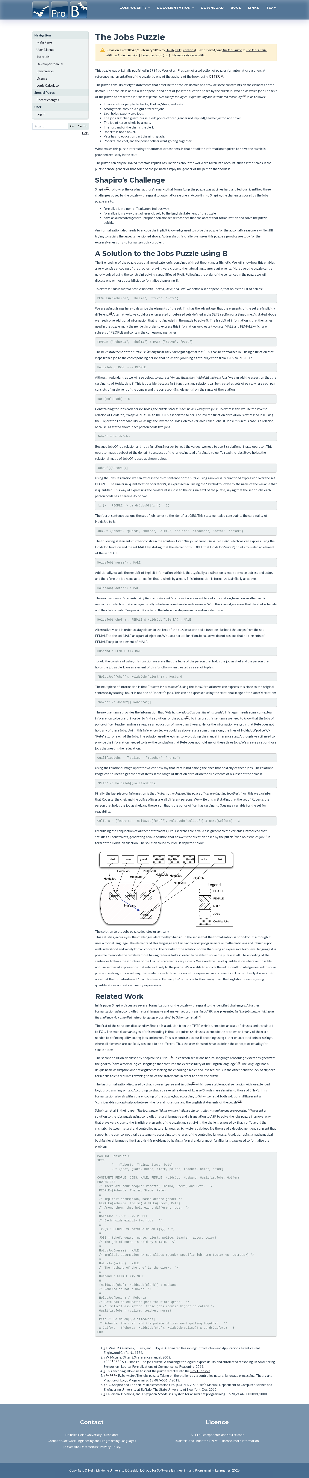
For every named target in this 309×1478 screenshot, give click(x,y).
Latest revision (151, 55)
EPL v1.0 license (220, 1441)
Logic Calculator (48, 85)
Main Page (44, 42)
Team (271, 12)
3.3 (119, 1361)
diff (109, 55)
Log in (40, 114)
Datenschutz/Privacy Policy (100, 1447)
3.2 (115, 1361)
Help (85, 133)
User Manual (45, 49)
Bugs (236, 12)
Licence (41, 78)
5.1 (111, 1374)
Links (253, 12)
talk (178, 50)
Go (72, 126)
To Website (71, 1447)
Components (135, 12)
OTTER (214, 76)
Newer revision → (185, 55)
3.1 (111, 1361)
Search (82, 126)
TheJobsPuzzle (232, 50)
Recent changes (47, 100)
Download (212, 12)
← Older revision (126, 55)
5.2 (115, 1374)
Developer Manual (49, 64)
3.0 (107, 1361)
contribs (189, 50)
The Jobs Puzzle (256, 50)
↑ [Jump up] (104, 1348)
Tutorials (43, 57)
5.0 (107, 1374)
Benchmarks (45, 71)
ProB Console (200, 1371)
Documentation (175, 12)
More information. (246, 1441)
